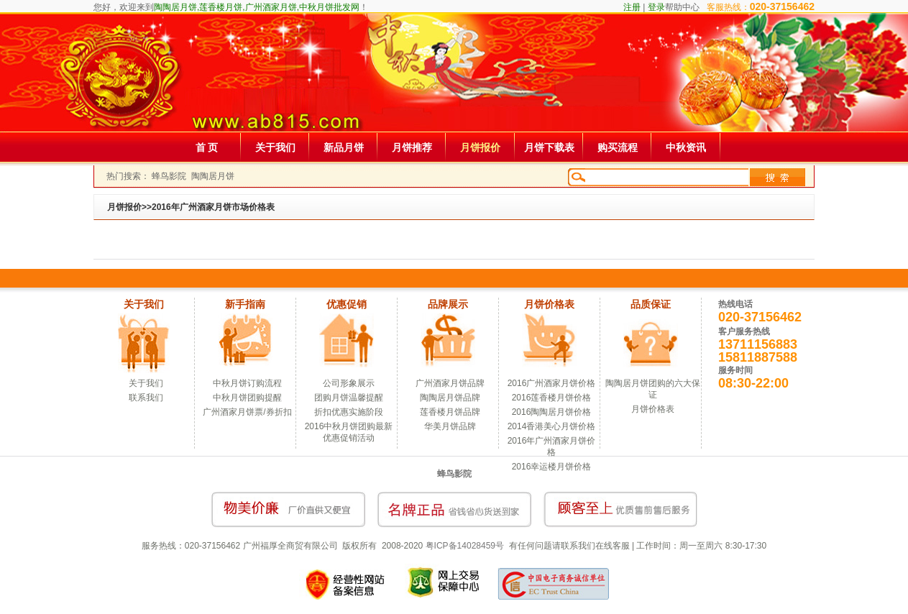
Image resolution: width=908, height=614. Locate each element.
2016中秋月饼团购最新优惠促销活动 (349, 432)
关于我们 (275, 147)
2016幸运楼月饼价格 (552, 467)
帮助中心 (682, 7)
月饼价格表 (652, 409)
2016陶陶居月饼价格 (552, 412)
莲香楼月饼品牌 (450, 412)
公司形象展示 (349, 383)
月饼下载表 (549, 147)
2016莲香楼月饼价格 (552, 398)
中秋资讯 (686, 147)
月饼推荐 (412, 147)
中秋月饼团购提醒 (247, 398)
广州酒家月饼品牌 (450, 383)
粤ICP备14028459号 (465, 546)
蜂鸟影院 (169, 176)
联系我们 (146, 398)
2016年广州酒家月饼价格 (552, 446)
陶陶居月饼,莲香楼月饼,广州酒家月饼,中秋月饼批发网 (256, 7)
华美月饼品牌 (450, 426)
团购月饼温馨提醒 (348, 398)
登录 (656, 7)
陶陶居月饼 (212, 176)
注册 (632, 7)
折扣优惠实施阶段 (348, 412)
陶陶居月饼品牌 (450, 398)
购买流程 (617, 147)
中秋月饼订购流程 (247, 383)
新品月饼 (344, 147)
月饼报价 (480, 147)
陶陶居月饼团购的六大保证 (652, 389)
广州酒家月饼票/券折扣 (247, 412)
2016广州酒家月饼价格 (552, 383)
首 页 (207, 147)
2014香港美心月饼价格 (552, 426)
